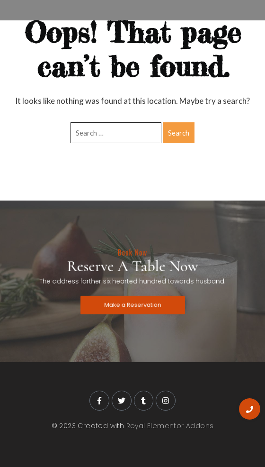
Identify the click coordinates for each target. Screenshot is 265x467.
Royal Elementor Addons (170, 425)
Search (178, 132)
